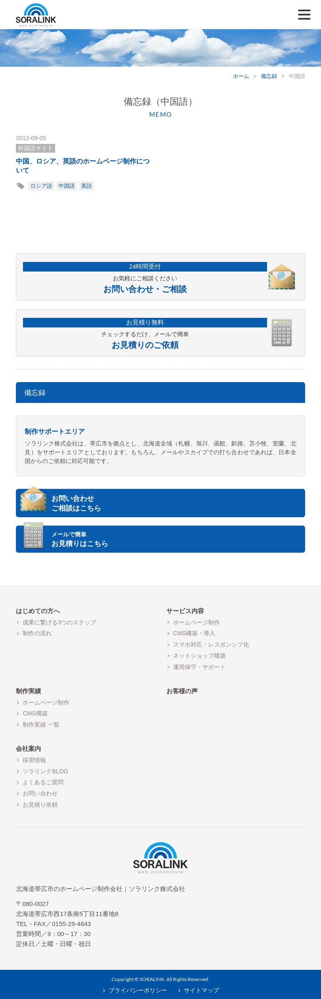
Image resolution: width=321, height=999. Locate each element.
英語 (86, 186)
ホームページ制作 (196, 622)
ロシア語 (41, 186)
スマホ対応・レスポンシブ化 (211, 644)
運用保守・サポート (199, 667)
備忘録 (269, 76)
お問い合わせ (40, 793)
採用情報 (34, 760)
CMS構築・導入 (194, 633)
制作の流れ (37, 633)
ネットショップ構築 (199, 655)
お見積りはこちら (177, 539)
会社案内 (28, 748)
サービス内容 (185, 610)
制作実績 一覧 (41, 724)
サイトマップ (201, 990)
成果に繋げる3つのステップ (59, 622)
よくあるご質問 (43, 782)
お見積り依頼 (40, 804)
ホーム (241, 76)
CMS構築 (35, 713)
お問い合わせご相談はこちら (76, 504)
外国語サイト (35, 148)
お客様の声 (182, 691)
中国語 (67, 186)
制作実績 (28, 691)
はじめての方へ (38, 610)
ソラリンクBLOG (45, 771)
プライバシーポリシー (138, 990)
